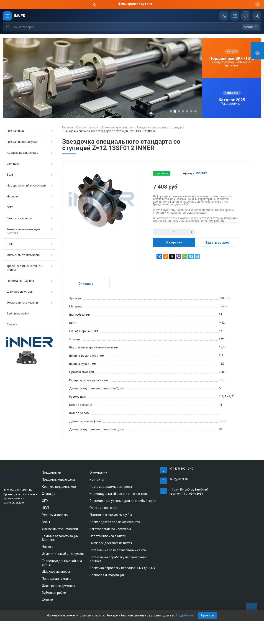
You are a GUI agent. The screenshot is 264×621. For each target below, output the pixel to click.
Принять (207, 615)
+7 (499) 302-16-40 (181, 468)
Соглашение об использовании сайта (118, 550)
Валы (29, 174)
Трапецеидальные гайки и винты (29, 267)
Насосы (29, 196)
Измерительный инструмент (29, 185)
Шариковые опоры (29, 291)
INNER (20, 15)
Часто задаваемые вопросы (111, 486)
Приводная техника (29, 280)
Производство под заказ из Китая (115, 522)
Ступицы (29, 163)
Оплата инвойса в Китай (108, 536)
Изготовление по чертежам (110, 529)
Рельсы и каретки (29, 218)
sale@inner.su (178, 479)
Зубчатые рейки (18, 313)
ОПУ (29, 207)
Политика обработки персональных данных (122, 568)
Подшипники (29, 131)
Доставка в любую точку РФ (111, 515)
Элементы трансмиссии (29, 255)
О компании (98, 472)
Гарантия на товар (103, 508)
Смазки (12, 324)
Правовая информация (107, 575)
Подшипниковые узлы (29, 141)
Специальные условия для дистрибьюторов (123, 501)
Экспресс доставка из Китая (111, 543)
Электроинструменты (29, 302)
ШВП (29, 244)
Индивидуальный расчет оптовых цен (118, 494)
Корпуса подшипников (29, 152)
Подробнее (184, 615)
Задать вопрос (217, 242)
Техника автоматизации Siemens (29, 231)
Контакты (97, 479)
